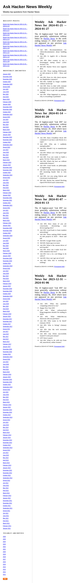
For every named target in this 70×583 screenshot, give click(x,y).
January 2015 (7, 407)
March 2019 (6, 281)
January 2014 (7, 437)
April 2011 (6, 521)
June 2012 (6, 485)
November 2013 (7, 442)
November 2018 (7, 291)
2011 (4, 574)
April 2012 (6, 490)
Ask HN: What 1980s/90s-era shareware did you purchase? (53, 318)
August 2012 (6, 480)
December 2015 (7, 379)
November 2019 (7, 261)
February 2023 (7, 162)
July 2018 (5, 301)
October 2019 (7, 263)
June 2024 (6, 122)
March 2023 (6, 160)
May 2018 (6, 306)
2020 (4, 551)
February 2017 (7, 344)
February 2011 (7, 526)
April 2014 (6, 430)
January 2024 (7, 134)
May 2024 (6, 124)
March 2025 (6, 99)
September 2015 (7, 387)
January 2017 (7, 346)
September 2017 (7, 326)
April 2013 (6, 460)
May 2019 (6, 276)
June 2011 (6, 515)
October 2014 (7, 415)
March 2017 (6, 341)
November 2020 (7, 230)
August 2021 (6, 208)
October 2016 (7, 354)
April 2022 (6, 187)
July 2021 (5, 210)
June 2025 (6, 91)
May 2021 (6, 215)
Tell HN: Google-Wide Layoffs (50, 241)
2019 (4, 554)
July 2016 (5, 362)
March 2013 (6, 462)
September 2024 (7, 114)
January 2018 (7, 316)
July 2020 (5, 240)
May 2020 (6, 245)
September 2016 (7, 356)
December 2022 (7, 167)
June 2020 (6, 243)
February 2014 (7, 435)
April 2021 (6, 218)
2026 (4, 536)
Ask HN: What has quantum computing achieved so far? (53, 305)
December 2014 (7, 409)
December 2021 (7, 197)
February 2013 (7, 465)
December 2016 (7, 349)
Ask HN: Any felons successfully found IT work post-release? (53, 335)
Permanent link (59, 100)
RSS (5, 579)
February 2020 (7, 253)
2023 (4, 544)
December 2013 (7, 440)
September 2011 (7, 508)
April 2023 (6, 157)
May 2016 (6, 367)
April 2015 (6, 399)
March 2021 (6, 220)
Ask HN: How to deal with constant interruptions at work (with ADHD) (53, 87)
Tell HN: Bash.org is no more (50, 243)
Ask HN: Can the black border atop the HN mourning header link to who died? (53, 172)
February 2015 (7, 404)
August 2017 (6, 329)
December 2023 (7, 137)
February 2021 (7, 223)
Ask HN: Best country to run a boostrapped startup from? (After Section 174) (53, 62)
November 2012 (7, 473)
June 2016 (6, 364)
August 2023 (6, 147)
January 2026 (7, 74)
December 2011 (7, 500)
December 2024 (7, 107)
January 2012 (7, 498)
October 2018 (7, 293)
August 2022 (6, 177)
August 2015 (6, 389)
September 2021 (7, 205)
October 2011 (7, 505)
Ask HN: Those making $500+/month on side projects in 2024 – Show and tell (53, 236)
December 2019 (7, 258)
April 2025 (6, 97)
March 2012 (6, 493)
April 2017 (6, 339)
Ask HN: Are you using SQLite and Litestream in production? (53, 177)
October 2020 (7, 233)
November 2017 (7, 321)
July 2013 (5, 452)
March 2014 (6, 432)
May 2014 (6, 427)
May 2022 (6, 185)
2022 (4, 546)
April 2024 (6, 127)
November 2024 (7, 109)
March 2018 (6, 311)
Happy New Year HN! (47, 308)
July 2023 (5, 150)
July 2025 (5, 89)
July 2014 (5, 422)
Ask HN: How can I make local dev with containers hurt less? (53, 251)
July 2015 (5, 392)
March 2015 (6, 402)
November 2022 (7, 170)
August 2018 (6, 298)
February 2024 (7, 132)
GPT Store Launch (46, 338)
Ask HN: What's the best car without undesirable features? (53, 162)
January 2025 (7, 104)
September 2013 (7, 447)
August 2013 (6, 450)
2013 (4, 569)
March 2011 (6, 523)
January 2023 (7, 165)
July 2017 (5, 331)
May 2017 (6, 336)
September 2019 (7, 266)
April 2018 (6, 309)
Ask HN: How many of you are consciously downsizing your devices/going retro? (53, 226)
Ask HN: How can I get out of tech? (52, 258)
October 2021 (7, 203)
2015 (4, 564)
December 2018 (7, 288)
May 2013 (6, 457)
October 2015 (7, 384)
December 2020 (7, 228)
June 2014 (6, 425)
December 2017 (7, 319)
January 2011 (7, 528)
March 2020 (6, 250)
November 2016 (7, 351)
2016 (4, 562)
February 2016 (7, 374)
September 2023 (7, 144)
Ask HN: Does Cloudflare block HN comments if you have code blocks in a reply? (53, 140)
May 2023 (6, 155)
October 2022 (7, 172)
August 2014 (6, 420)
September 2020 (7, 235)
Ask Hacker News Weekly (27, 6)
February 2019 (7, 283)
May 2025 (6, 94)
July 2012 (5, 483)
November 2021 (7, 200)
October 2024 (7, 112)
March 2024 (6, 129)
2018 (4, 557)
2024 (4, 541)
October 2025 (7, 81)
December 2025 (7, 76)
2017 (4, 559)
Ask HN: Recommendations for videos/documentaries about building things (53, 52)
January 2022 (7, 195)
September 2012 (7, 478)
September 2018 (7, 296)
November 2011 (7, 503)
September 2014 (7, 417)
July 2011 (5, 513)
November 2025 (7, 79)
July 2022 (5, 180)
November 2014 (7, 412)
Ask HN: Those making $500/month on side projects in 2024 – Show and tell (53, 73)
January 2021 (7, 225)
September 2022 (7, 175)
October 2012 (7, 475)
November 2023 (7, 139)
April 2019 (6, 278)
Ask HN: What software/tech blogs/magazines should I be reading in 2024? (53, 312)
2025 (4, 539)
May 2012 (6, 488)
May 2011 (6, 518)
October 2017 (7, 324)
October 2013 (7, 445)
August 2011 (6, 510)
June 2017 (6, 334)
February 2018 (7, 314)
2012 (4, 572)
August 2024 (6, 117)
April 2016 (6, 369)
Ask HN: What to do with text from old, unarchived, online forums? (53, 341)
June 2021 (6, 213)
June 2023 (6, 152)
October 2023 (7, 142)
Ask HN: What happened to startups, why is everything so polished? (53, 95)
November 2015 (7, 382)
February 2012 (7, 495)
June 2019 (6, 273)
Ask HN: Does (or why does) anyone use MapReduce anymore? (53, 78)
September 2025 (7, 84)
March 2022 (6, 190)
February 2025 (7, 102)
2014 (4, 567)
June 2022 (6, 182)
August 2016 (6, 359)
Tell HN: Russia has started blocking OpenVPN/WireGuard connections (53, 181)
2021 (4, 549)
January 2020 (7, 256)
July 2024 (5, 119)
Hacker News (49, 38)
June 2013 (6, 455)
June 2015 (6, 394)
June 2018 (6, 303)
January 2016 (7, 377)
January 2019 (7, 286)
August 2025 (6, 86)
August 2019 (6, 268)
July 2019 (5, 271)
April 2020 (6, 248)
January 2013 (7, 468)
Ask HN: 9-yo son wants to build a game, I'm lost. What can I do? (53, 158)
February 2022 (7, 192)
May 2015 (6, 397)
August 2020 (6, 238)
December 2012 (7, 470)
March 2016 (6, 372)
